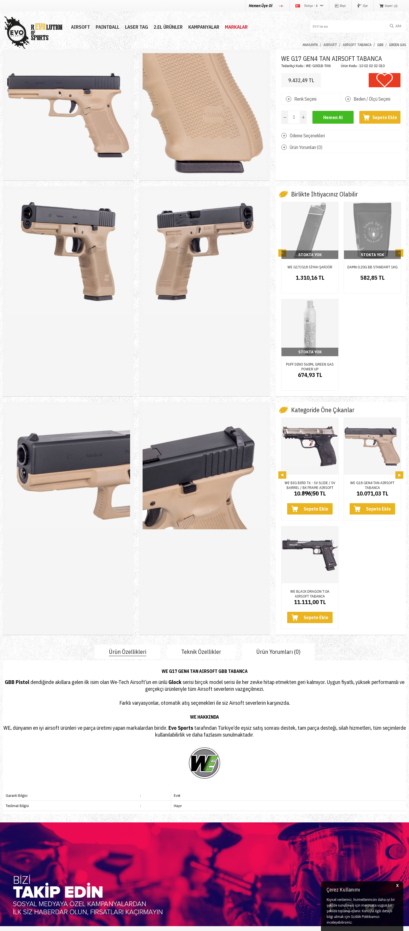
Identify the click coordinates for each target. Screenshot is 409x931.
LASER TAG (136, 27)
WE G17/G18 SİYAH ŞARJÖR (309, 267)
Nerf (7, 845)
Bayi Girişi (148, 845)
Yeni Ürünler (14, 865)
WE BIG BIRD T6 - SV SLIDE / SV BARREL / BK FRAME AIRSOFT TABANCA (310, 404)
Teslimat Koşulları (224, 824)
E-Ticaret (191, 924)
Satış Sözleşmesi (223, 845)
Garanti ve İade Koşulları (230, 855)
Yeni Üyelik (149, 824)
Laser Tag (12, 855)
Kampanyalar (203, 27)
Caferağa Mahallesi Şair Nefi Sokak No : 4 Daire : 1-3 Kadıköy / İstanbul (327, 877)
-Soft (179, 924)
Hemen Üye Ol (261, 5)
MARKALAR (236, 27)
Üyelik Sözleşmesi (224, 834)
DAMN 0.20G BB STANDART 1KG (372, 267)
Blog (75, 845)
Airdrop (9, 875)
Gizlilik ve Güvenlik (225, 865)
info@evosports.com (301, 852)
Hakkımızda (82, 834)
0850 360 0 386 (297, 830)
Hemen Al (333, 117)
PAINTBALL (107, 27)
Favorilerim (149, 855)
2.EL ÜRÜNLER (168, 27)
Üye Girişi (148, 834)
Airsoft (9, 824)
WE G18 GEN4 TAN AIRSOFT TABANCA (372, 404)
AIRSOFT (80, 27)
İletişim (77, 824)
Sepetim (147, 865)
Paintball (11, 834)
